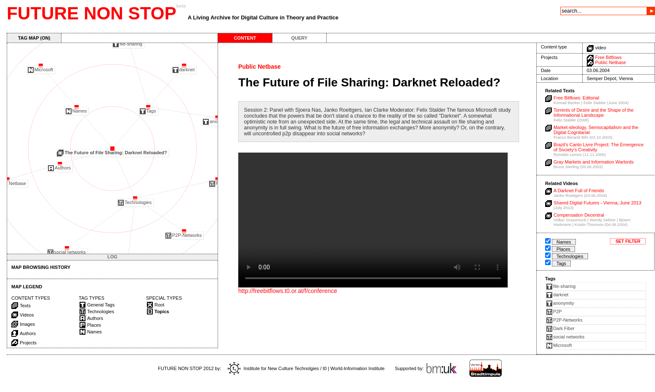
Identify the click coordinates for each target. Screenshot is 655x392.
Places (563, 249)
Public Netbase (610, 62)
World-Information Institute (357, 368)
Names (563, 241)
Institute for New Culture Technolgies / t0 (277, 368)
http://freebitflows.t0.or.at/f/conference (287, 290)
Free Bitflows (608, 57)
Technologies (569, 256)
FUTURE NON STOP (91, 13)
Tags (561, 263)
